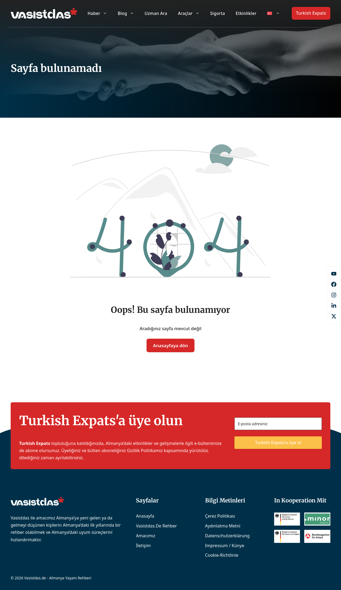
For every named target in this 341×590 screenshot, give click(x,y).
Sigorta (217, 13)
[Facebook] (333, 273)
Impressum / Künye (224, 545)
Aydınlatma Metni (223, 526)
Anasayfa (145, 516)
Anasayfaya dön (170, 345)
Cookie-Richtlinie (221, 555)
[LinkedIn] (333, 305)
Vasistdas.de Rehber (156, 526)
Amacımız (145, 536)
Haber (100, 13)
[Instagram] (333, 295)
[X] (333, 316)
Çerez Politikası (220, 516)
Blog (128, 13)
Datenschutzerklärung (227, 536)
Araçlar (191, 13)
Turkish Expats (311, 13)
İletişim (143, 545)
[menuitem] (273, 13)
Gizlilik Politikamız (145, 450)
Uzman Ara (156, 13)
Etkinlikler (246, 13)
